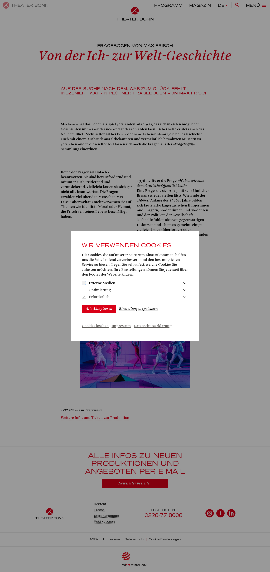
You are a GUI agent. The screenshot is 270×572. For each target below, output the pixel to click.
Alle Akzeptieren (99, 308)
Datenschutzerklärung (152, 326)
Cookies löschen (95, 326)
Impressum (121, 326)
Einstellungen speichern (138, 308)
